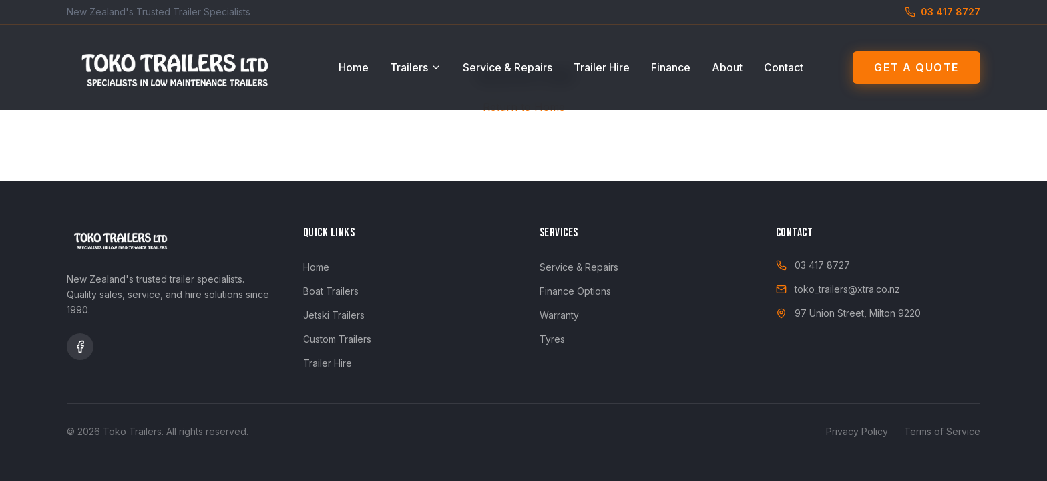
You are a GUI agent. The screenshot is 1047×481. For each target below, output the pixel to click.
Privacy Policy (857, 431)
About (727, 67)
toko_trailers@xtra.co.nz (838, 289)
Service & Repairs (507, 67)
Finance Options (575, 291)
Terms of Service (942, 431)
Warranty (559, 315)
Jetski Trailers (334, 315)
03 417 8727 (813, 265)
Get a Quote (916, 67)
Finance (670, 67)
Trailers (415, 67)
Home (354, 67)
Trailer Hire (602, 67)
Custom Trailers (337, 339)
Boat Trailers (331, 291)
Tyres (552, 339)
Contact (783, 67)
